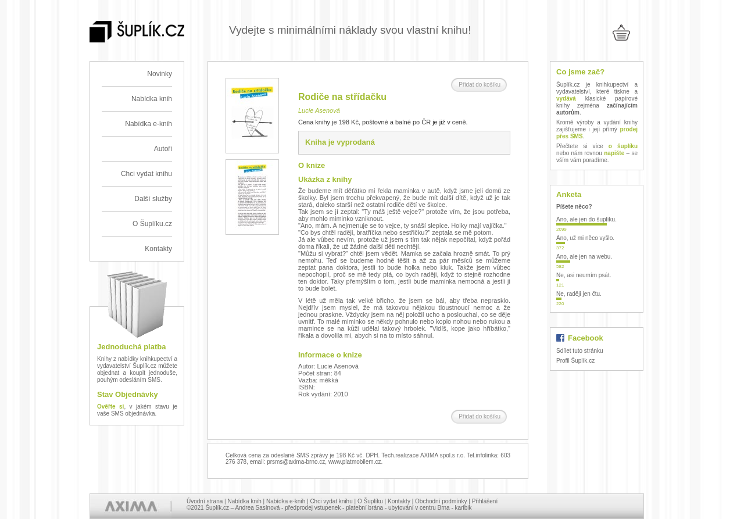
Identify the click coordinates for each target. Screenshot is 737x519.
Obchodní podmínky (441, 501)
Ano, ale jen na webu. (584, 256)
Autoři (163, 149)
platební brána (364, 507)
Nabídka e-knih (148, 124)
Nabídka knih (151, 99)
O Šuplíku (370, 501)
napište (614, 153)
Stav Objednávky (127, 394)
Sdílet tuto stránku (579, 351)
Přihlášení (485, 501)
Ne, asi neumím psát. (583, 275)
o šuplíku (623, 146)
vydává (566, 98)
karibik (463, 507)
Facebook (585, 338)
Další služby (153, 199)
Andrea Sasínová (257, 507)
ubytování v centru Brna (419, 507)
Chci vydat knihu (146, 174)
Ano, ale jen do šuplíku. (586, 219)
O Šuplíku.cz (152, 224)
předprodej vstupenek (313, 507)
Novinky (159, 74)
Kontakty (158, 249)
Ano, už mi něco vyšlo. (585, 238)
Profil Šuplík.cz (575, 360)
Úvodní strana (205, 501)
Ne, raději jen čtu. (579, 294)
